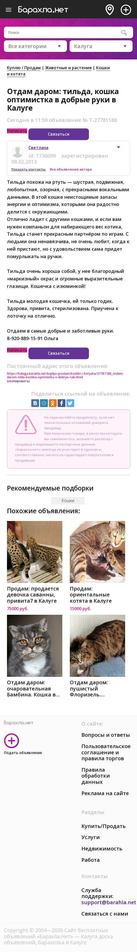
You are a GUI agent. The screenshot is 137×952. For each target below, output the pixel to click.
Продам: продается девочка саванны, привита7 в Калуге (33, 595)
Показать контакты (28, 169)
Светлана (38, 147)
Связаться (58, 134)
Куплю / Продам (24, 68)
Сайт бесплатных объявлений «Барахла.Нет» (56, 933)
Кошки (68, 500)
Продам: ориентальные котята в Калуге (91, 595)
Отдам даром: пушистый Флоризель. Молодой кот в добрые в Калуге (92, 688)
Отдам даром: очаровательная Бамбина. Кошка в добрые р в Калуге (31, 688)
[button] (121, 148)
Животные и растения (68, 68)
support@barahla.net (108, 902)
